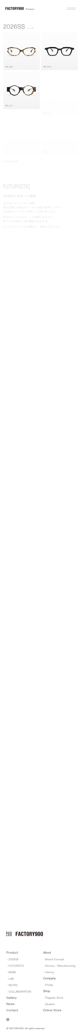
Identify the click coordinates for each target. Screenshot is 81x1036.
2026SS (14, 26)
